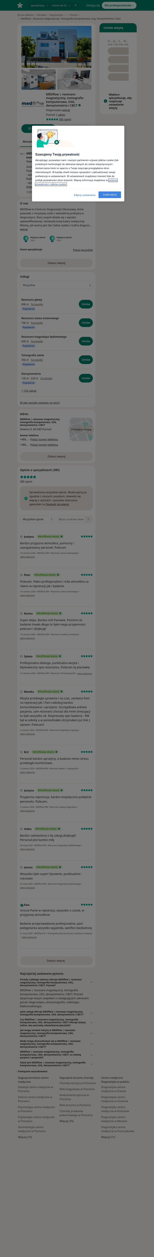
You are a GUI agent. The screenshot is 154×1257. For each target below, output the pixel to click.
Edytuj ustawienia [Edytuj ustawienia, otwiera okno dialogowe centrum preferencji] (85, 195)
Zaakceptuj (109, 194)
